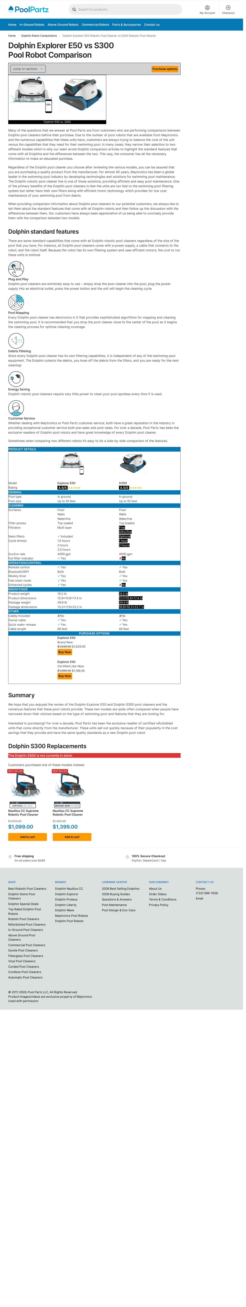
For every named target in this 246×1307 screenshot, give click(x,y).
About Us (155, 888)
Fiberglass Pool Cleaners (25, 956)
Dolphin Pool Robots (69, 921)
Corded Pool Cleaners (23, 966)
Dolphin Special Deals (23, 904)
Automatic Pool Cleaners (25, 977)
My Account (207, 10)
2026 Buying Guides (116, 894)
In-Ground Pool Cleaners (25, 930)
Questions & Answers (117, 899)
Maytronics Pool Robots (71, 916)
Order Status (158, 894)
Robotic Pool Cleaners (23, 919)
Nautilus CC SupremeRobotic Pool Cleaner (23, 813)
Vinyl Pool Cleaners (21, 961)
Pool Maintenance (114, 905)
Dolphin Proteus (66, 899)
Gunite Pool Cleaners (23, 950)
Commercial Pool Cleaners (26, 945)
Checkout (228, 10)
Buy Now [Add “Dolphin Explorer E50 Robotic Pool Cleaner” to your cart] (64, 652)
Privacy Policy (158, 905)
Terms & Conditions (162, 899)
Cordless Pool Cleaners (24, 972)
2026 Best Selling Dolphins (121, 888)
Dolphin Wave (64, 910)
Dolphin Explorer (66, 894)
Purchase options (165, 69)
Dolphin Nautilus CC (69, 888)
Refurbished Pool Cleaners (27, 924)
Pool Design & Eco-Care (118, 910)
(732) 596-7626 (207, 893)
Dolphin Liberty (65, 905)
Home (12, 35)
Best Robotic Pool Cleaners (27, 888)
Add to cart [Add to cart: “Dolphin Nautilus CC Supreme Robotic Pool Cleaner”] (27, 837)
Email (199, 898)
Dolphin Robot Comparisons (39, 35)
